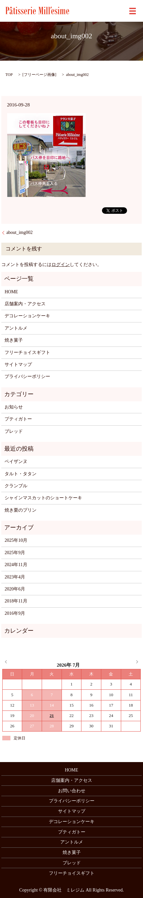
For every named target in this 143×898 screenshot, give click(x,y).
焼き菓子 (14, 340)
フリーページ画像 (39, 74)
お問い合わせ (71, 790)
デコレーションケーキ (27, 315)
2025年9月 (15, 552)
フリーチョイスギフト (27, 352)
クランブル (16, 485)
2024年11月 (16, 564)
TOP (8, 74)
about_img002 (19, 232)
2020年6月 (15, 589)
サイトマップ (18, 364)
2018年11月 (16, 601)
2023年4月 (15, 577)
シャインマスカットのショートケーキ (43, 497)
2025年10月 (16, 540)
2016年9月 (15, 613)
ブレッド (14, 431)
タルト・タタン (20, 473)
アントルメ (16, 328)
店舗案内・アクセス (25, 303)
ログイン (60, 264)
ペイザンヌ (16, 461)
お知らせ (14, 407)
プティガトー (18, 419)
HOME (11, 291)
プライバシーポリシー (27, 376)
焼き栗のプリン (20, 510)
